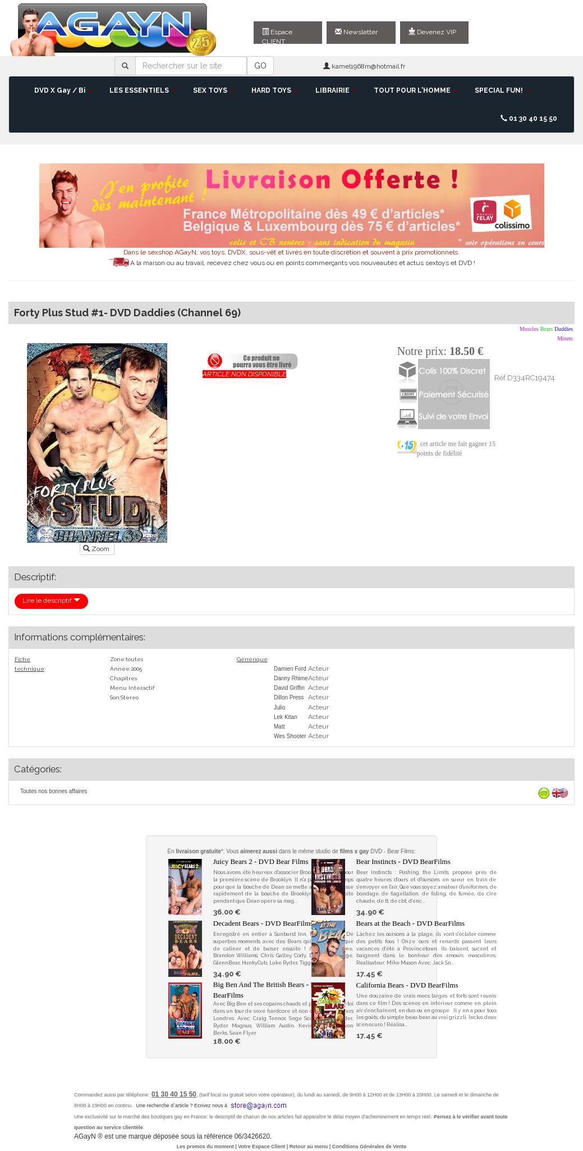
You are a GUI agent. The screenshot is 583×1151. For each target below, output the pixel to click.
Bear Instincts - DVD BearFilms (403, 861)
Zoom (97, 549)
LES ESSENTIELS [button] (142, 90)
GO (260, 65)
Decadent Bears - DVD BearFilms (263, 923)
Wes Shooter (290, 736)
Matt (279, 727)
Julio (280, 707)
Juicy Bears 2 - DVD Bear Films (261, 861)
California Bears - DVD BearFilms (407, 985)
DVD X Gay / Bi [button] (63, 90)
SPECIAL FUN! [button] (502, 90)
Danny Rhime (291, 678)
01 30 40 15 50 (529, 118)
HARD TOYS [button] (275, 90)
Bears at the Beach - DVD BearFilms (410, 923)
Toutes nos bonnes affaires (53, 791)
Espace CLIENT (277, 36)
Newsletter (356, 32)
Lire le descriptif (51, 600)
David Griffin (289, 688)
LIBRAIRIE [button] (336, 90)
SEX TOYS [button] (214, 90)
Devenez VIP (432, 32)
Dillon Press (289, 697)
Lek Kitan (285, 717)
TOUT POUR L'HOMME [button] (416, 90)
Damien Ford (290, 669)
